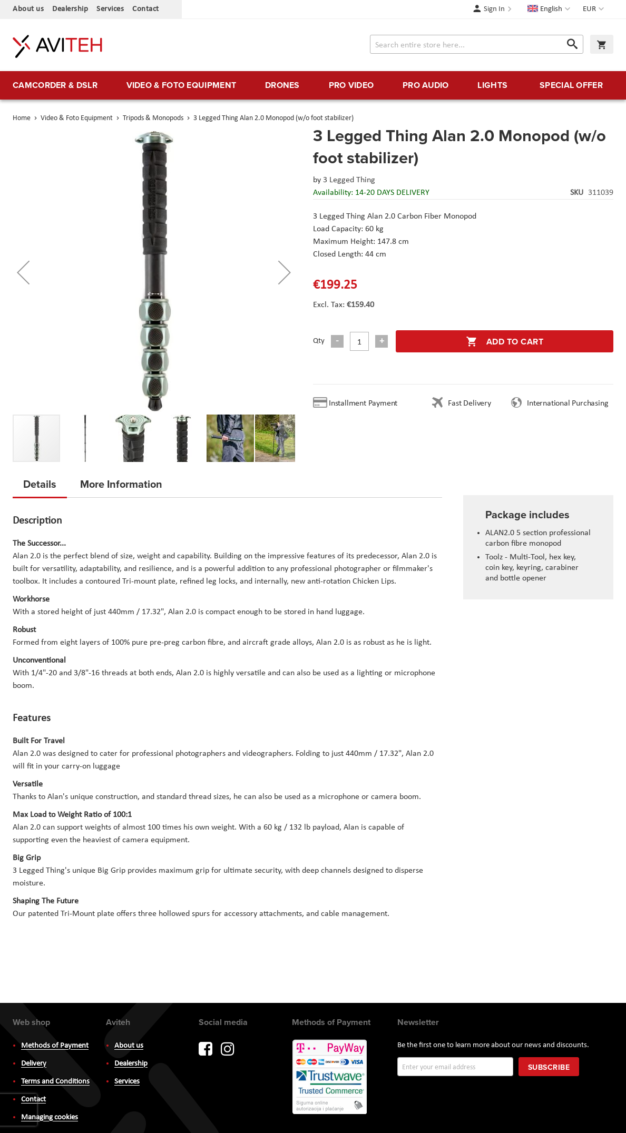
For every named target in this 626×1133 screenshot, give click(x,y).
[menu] (313, 85)
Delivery (33, 1064)
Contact (145, 9)
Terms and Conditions (55, 1082)
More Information (121, 483)
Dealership (70, 9)
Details (39, 483)
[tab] (40, 487)
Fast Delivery (469, 403)
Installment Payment (365, 403)
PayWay (330, 1077)
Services (110, 9)
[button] (595, 9)
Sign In (494, 9)
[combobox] (476, 44)
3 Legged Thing (349, 180)
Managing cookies (49, 1117)
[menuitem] (55, 85)
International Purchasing (569, 403)
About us (28, 9)
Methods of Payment (55, 1046)
